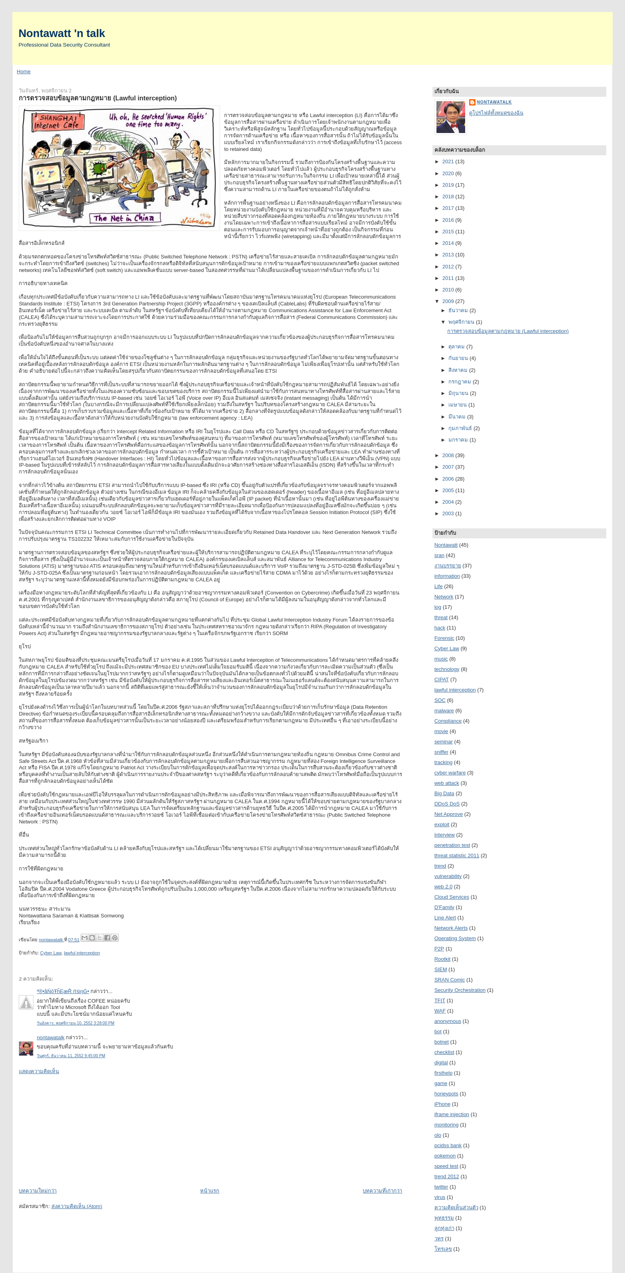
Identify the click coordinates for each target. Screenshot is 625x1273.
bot (438, 1031)
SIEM (440, 969)
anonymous (447, 1021)
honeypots (446, 1094)
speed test (446, 1166)
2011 (449, 278)
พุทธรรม (444, 1218)
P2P (439, 949)
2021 (449, 161)
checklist (444, 1052)
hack (439, 628)
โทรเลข (443, 1249)
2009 (449, 301)
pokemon (445, 1156)
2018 (449, 196)
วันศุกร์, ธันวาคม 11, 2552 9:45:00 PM (71, 1056)
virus (439, 1197)
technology (447, 669)
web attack (446, 783)
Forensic (444, 638)
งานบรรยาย (447, 566)
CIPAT (441, 679)
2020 (449, 173)
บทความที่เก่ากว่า (382, 1191)
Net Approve (448, 814)
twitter (441, 1187)
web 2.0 (443, 887)
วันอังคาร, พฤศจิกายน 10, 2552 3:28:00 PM (75, 1023)
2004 (449, 502)
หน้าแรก (209, 1191)
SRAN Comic (449, 980)
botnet (441, 1042)
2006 (449, 479)
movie (441, 731)
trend (440, 866)
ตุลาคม (457, 347)
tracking (443, 762)
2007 (449, 467)
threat (441, 617)
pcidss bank (448, 1145)
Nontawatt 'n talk (61, 33)
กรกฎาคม (460, 382)
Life (438, 586)
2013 (449, 255)
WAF (440, 1011)
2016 (449, 220)
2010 (449, 290)
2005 (449, 490)
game (441, 1083)
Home (24, 71)
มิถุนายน (459, 393)
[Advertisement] (78, 1130)
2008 (449, 455)
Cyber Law (50, 952)
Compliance (448, 721)
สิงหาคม (458, 370)
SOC (440, 700)
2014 (449, 243)
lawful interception (82, 952)
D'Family (444, 907)
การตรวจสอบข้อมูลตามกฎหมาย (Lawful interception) (508, 331)
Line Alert (445, 918)
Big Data (444, 793)
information (447, 576)
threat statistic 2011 (457, 855)
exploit (442, 824)
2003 (449, 513)
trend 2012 (446, 1176)
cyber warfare (450, 773)
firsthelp (443, 1073)
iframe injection (451, 1114)
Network (444, 597)
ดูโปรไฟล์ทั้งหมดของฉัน (496, 113)
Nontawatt (446, 545)
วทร (439, 1239)
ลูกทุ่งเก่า (444, 1228)
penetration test (452, 845)
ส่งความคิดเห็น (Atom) (76, 1206)
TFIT (439, 1000)
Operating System (455, 938)
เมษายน (458, 405)
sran (439, 555)
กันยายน (459, 358)
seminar (443, 742)
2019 (449, 185)
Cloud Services (451, 897)
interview (444, 835)
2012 (449, 267)
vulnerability (448, 876)
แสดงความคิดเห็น (39, 1071)
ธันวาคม (459, 310)
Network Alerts (451, 928)
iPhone (442, 1104)
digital (441, 1063)
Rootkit (442, 959)
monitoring (446, 1125)
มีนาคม (457, 417)
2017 (449, 208)
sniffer (441, 752)
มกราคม (459, 440)
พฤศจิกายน (462, 322)
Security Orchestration (460, 990)
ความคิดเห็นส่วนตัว (456, 1207)
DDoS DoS (447, 804)
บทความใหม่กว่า (38, 1191)
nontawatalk (50, 1037)
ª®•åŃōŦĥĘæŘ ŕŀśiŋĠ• (63, 991)
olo (437, 1135)
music (441, 659)
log (437, 607)
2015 (449, 232)
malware (444, 711)
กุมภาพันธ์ (461, 428)
